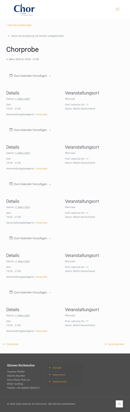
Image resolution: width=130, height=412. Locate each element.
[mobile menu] (117, 9)
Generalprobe (116, 344)
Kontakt (57, 367)
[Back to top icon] (119, 403)
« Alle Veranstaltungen (19, 25)
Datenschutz (60, 381)
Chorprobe (41, 114)
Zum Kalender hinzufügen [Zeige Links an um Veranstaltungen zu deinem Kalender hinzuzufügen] (30, 75)
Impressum (59, 374)
